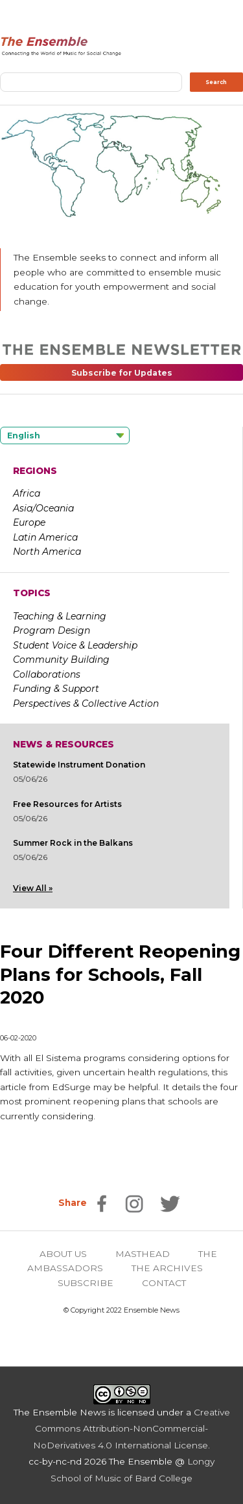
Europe (29, 522)
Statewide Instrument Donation (79, 764)
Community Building (61, 659)
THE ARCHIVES (167, 1268)
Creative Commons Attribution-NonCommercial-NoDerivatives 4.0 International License (131, 1428)
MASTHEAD (142, 1254)
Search (216, 82)
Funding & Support (56, 688)
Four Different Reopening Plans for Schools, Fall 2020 (120, 974)
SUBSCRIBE (85, 1283)
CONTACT (164, 1283)
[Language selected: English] (65, 435)
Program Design (51, 630)
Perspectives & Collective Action (86, 703)
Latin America (45, 537)
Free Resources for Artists (67, 804)
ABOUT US (63, 1254)
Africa (26, 493)
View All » (32, 888)
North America (47, 551)
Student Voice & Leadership (75, 645)
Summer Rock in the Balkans (73, 843)
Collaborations (46, 674)
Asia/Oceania (43, 508)
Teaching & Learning (59, 616)
